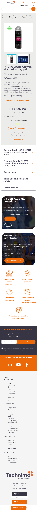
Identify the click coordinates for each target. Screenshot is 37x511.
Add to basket (18, 508)
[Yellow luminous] (18, 124)
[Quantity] (18, 134)
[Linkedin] (10, 365)
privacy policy (5, 352)
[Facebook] (27, 365)
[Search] (18, 9)
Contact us (18, 140)
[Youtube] (18, 365)
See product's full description (17, 100)
